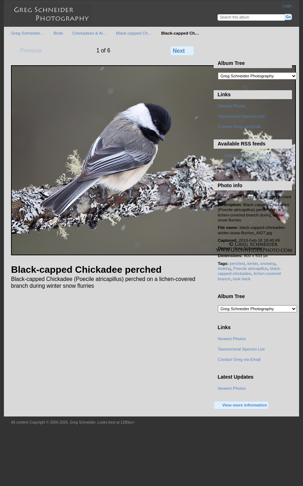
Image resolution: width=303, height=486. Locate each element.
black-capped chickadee (249, 271)
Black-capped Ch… (134, 33)
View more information (241, 405)
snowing (268, 263)
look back (241, 278)
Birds (58, 33)
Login (287, 6)
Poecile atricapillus (250, 268)
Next (182, 50)
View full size (221, 50)
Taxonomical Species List (241, 116)
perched (237, 263)
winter (252, 263)
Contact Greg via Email (239, 126)
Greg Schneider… (28, 33)
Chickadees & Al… (89, 33)
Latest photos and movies (248, 155)
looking (224, 268)
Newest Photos (232, 105)
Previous (27, 50)
